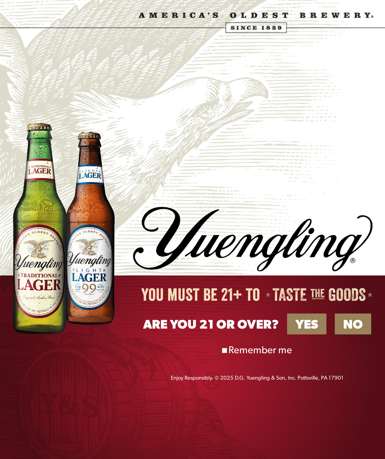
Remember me (260, 351)
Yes (306, 325)
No (353, 325)
